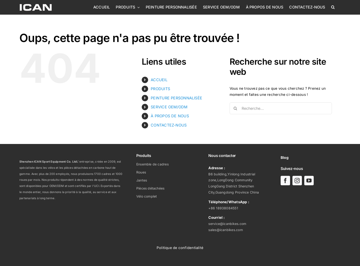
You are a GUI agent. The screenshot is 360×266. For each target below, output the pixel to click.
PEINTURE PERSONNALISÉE (176, 98)
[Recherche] (235, 108)
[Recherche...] (281, 108)
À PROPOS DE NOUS (170, 116)
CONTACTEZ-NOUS (169, 125)
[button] (333, 7)
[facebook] (285, 180)
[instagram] (297, 180)
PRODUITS (160, 88)
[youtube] (309, 180)
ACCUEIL (159, 79)
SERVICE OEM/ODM (169, 107)
